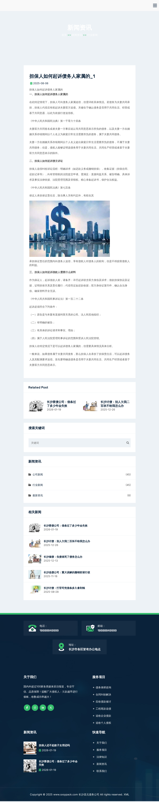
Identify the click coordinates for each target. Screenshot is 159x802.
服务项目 (99, 750)
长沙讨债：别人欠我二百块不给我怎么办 (115, 404)
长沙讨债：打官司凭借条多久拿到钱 (64, 588)
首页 (64, 35)
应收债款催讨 (101, 702)
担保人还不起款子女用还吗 (54, 746)
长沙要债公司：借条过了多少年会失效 (61, 404)
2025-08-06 (39, 84)
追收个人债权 (101, 723)
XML (126, 795)
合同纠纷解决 (101, 695)
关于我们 (99, 743)
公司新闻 (35, 475)
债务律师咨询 (101, 688)
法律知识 (99, 757)
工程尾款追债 (101, 709)
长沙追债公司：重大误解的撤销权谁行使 (67, 573)
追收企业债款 (101, 716)
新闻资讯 (77, 35)
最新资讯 (35, 496)
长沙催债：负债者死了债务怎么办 (63, 557)
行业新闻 (92, 35)
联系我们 (99, 771)
